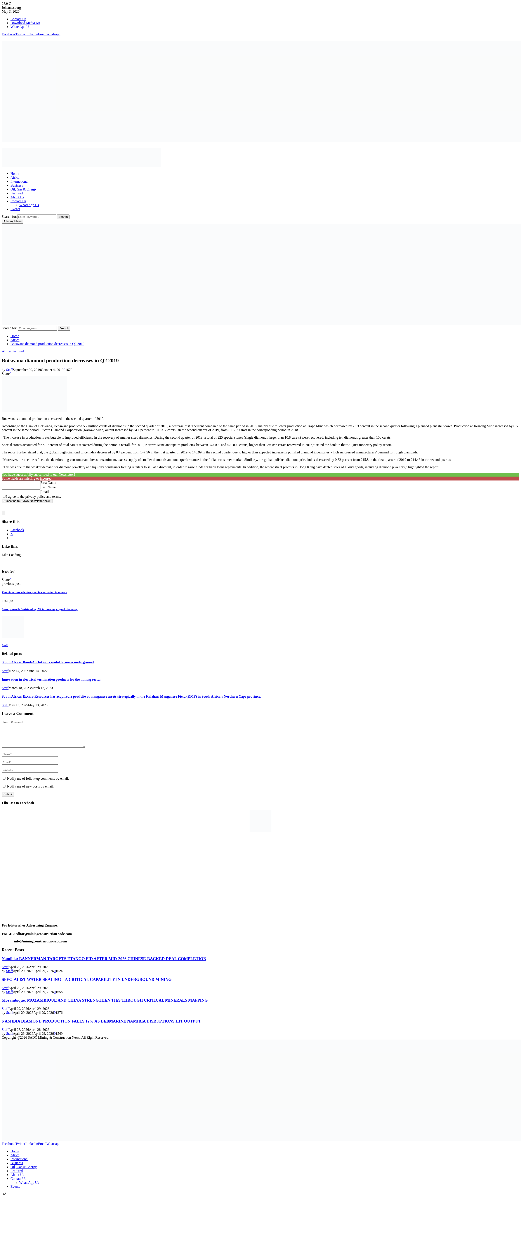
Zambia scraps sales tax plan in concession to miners (34, 592)
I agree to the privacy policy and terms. (33, 496)
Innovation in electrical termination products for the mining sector (51, 679)
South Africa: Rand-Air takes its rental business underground (48, 662)
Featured (16, 193)
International (19, 181)
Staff (9, 370)
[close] (3, 513)
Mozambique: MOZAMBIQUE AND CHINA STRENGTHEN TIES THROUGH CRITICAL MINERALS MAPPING (105, 1005)
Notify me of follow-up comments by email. (38, 784)
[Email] (21, 492)
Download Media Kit (25, 23)
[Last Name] (21, 487)
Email (44, 492)
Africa (14, 177)
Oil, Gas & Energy (23, 189)
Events (15, 209)
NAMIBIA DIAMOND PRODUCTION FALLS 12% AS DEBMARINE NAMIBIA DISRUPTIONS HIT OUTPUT (101, 1026)
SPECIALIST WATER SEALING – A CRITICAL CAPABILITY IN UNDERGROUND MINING (87, 984)
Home (14, 173)
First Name (48, 482)
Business (16, 185)
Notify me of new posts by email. (30, 791)
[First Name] (21, 482)
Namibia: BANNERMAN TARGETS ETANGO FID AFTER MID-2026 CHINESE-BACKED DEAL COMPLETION (104, 964)
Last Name (48, 487)
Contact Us (18, 19)
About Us (17, 197)
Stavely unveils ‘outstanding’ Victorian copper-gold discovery (40, 609)
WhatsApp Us (20, 27)
